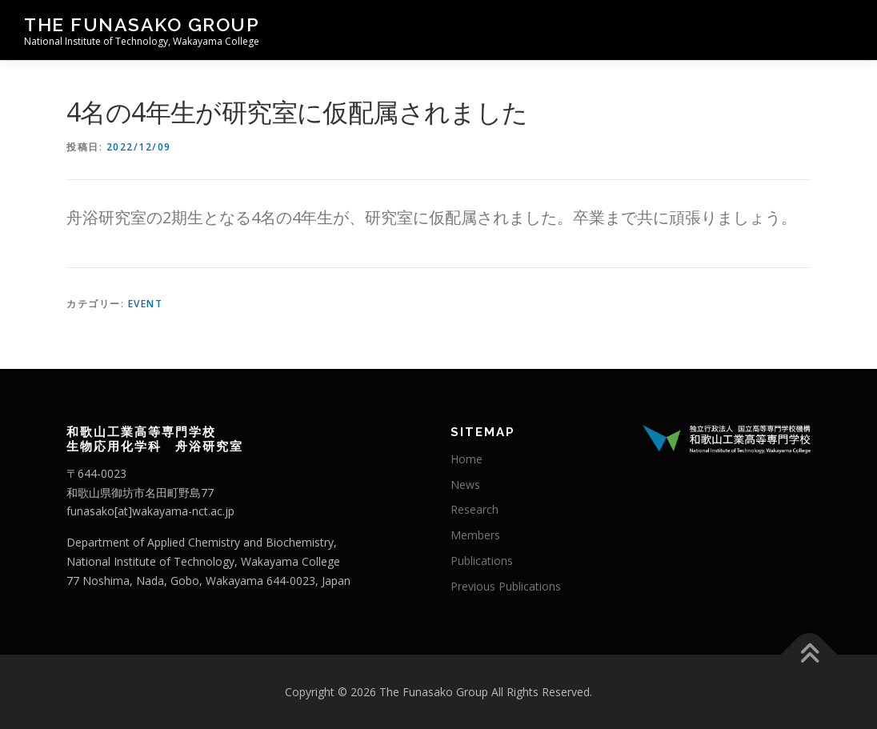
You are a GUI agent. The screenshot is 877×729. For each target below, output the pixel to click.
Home (467, 459)
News (465, 484)
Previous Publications (506, 586)
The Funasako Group (141, 24)
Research (475, 509)
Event (145, 303)
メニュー (839, 30)
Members (475, 535)
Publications (482, 560)
